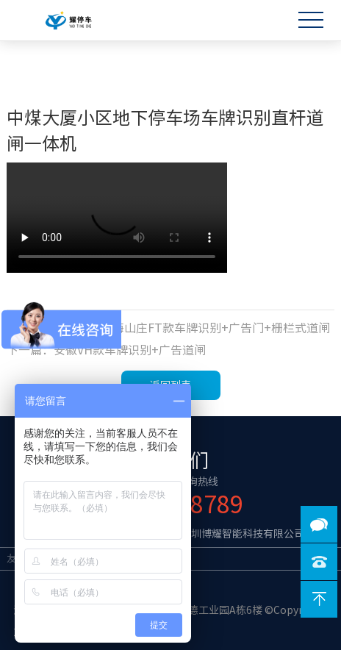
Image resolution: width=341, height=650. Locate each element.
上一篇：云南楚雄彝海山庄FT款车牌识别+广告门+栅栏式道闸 (168, 328)
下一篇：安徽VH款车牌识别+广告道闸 (106, 350)
